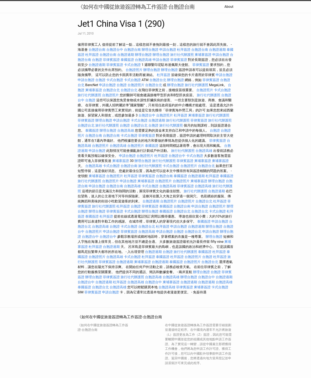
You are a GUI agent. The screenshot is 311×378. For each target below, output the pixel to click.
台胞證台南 (97, 50)
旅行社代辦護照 (182, 55)
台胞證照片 (134, 70)
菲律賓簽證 (111, 60)
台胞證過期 (217, 50)
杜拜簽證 (183, 50)
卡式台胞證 (132, 65)
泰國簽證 (127, 60)
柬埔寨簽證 (203, 55)
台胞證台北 (157, 80)
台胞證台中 (114, 50)
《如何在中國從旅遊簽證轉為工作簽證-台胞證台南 (136, 7)
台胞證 (97, 60)
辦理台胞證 (150, 50)
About (228, 7)
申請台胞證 (167, 50)
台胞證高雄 (143, 60)
